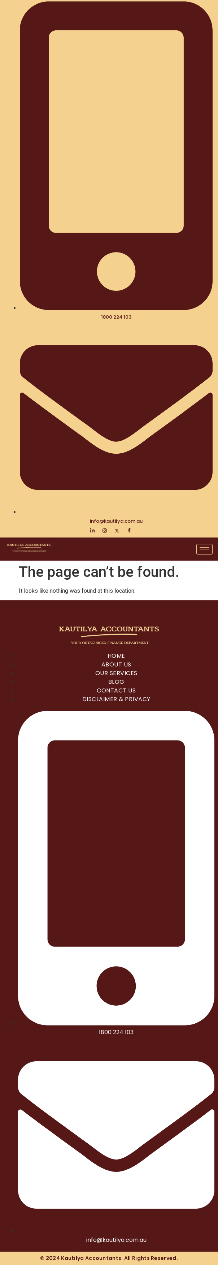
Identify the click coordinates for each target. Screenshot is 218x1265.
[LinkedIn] (92, 530)
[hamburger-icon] (204, 549)
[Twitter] (117, 530)
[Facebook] (129, 530)
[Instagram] (104, 530)
